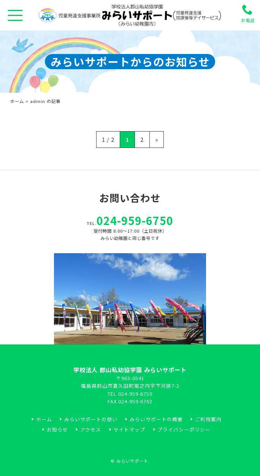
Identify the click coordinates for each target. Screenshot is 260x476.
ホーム (17, 101)
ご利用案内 (208, 419)
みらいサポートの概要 (156, 419)
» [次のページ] (156, 139)
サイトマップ (129, 429)
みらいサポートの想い (90, 419)
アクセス (90, 429)
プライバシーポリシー (184, 429)
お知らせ (57, 429)
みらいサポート (132, 461)
